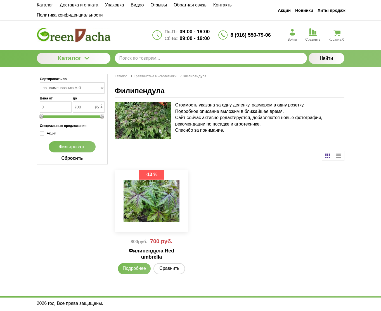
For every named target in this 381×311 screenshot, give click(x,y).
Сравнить (169, 268)
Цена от (46, 98)
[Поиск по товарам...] (211, 58)
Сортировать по (53, 79)
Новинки (304, 10)
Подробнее (134, 268)
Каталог (73, 58)
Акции (284, 10)
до (75, 98)
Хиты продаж (331, 10)
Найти (326, 58)
